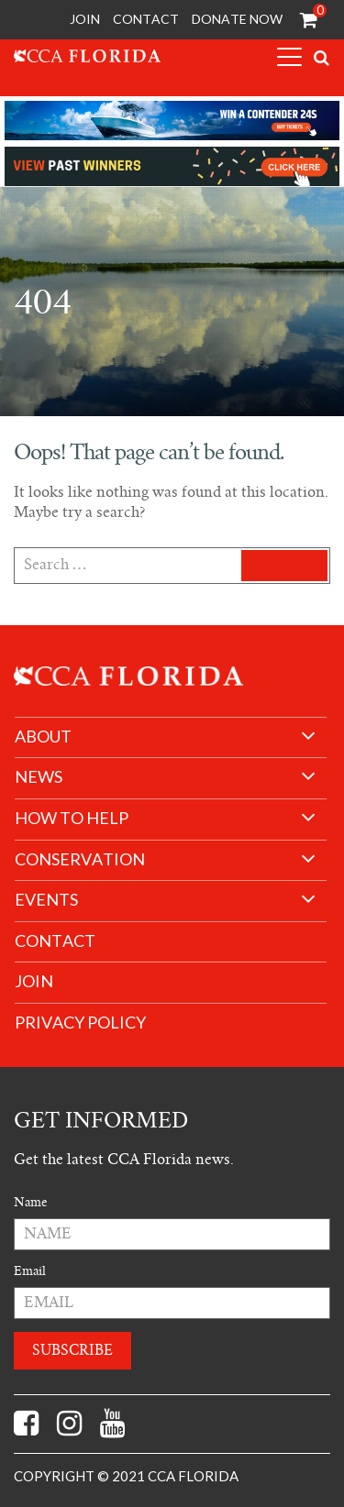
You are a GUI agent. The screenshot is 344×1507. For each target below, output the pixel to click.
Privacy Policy (80, 1022)
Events (46, 899)
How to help (71, 818)
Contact (146, 19)
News (38, 776)
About (43, 736)
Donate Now (237, 19)
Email (30, 1271)
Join (85, 19)
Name (30, 1202)
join (34, 981)
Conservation (80, 859)
